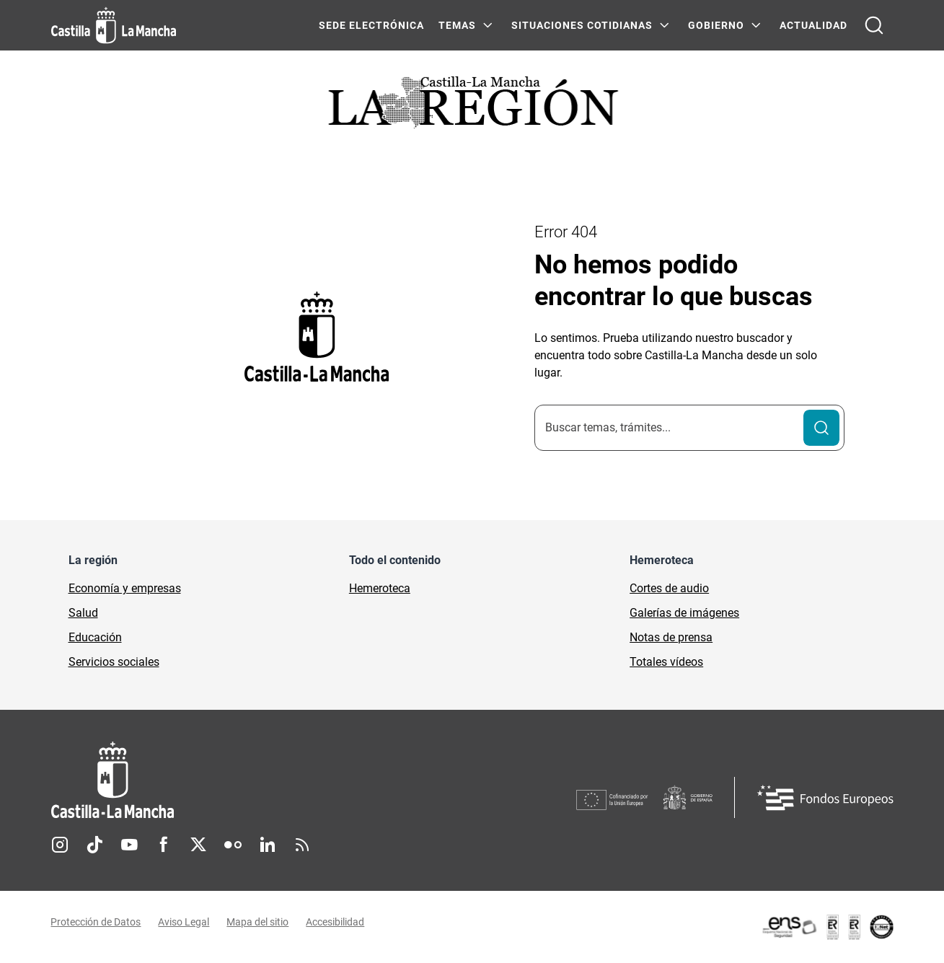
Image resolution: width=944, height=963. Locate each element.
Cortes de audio (669, 588)
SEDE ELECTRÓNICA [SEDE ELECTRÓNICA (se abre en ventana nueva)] (371, 25)
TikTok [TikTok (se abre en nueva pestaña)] (94, 844)
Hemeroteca (379, 588)
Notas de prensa (671, 637)
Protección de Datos (96, 922)
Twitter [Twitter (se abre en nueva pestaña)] (198, 844)
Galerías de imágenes (684, 613)
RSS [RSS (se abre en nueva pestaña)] (302, 844)
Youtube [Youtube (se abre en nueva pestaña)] (129, 844)
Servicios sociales (114, 662)
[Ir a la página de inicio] (113, 25)
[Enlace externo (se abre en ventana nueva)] (827, 927)
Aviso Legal (184, 922)
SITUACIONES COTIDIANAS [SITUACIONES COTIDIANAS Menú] (582, 25)
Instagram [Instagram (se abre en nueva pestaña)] (60, 844)
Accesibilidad (335, 922)
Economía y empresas (125, 588)
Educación (95, 637)
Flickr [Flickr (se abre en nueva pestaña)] (233, 844)
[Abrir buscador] (874, 25)
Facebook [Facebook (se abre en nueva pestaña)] (163, 844)
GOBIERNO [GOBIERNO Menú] (716, 25)
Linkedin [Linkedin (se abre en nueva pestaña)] (267, 844)
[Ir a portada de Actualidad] (472, 106)
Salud (83, 613)
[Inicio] (246, 780)
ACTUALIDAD (813, 25)
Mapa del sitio (258, 922)
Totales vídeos (666, 662)
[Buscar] (821, 428)
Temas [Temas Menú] (457, 25)
